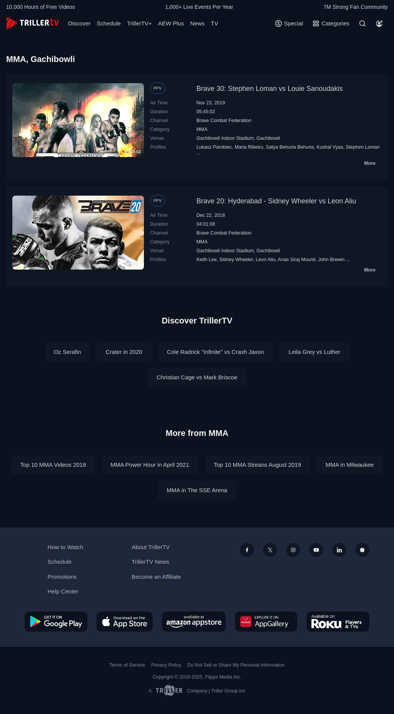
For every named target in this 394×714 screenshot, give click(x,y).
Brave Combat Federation (223, 120)
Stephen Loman (363, 147)
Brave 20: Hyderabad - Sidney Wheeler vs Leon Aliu (276, 201)
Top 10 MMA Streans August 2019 (257, 464)
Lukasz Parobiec (214, 147)
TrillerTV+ (139, 23)
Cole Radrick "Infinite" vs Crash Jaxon (215, 352)
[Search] (362, 23)
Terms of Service (127, 665)
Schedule (109, 23)
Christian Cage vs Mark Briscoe (197, 377)
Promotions (62, 576)
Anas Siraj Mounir (297, 259)
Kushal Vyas (330, 147)
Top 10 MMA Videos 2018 (53, 464)
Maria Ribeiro (249, 147)
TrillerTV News (150, 561)
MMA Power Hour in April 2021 (149, 464)
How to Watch (65, 547)
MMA (201, 129)
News (197, 23)
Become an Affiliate (156, 576)
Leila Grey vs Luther (314, 352)
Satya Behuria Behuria (290, 147)
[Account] (379, 23)
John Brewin (331, 259)
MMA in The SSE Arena (197, 490)
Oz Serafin (67, 352)
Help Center (63, 591)
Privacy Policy (166, 665)
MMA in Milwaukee (350, 464)
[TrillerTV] (32, 23)
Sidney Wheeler (236, 259)
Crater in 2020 (124, 352)
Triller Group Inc (228, 691)
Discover (79, 23)
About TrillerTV (151, 547)
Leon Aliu (265, 259)
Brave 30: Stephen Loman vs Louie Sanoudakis (269, 88)
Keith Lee (206, 259)
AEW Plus (171, 23)
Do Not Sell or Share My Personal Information (236, 665)
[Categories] (330, 23)
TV (214, 23)
